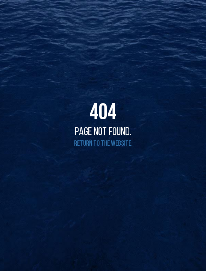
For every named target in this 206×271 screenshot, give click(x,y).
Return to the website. (103, 144)
